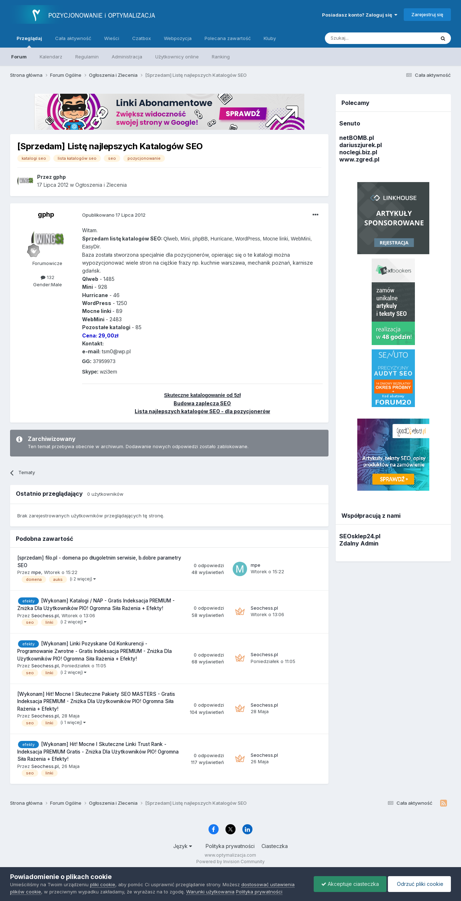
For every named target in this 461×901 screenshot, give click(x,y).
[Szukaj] (362, 38)
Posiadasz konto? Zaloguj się (359, 15)
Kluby (270, 38)
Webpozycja (178, 38)
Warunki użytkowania (210, 892)
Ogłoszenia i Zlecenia (101, 185)
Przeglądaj (29, 41)
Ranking (221, 56)
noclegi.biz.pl (358, 152)
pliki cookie (102, 884)
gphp (46, 214)
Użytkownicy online (177, 56)
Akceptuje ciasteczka (350, 884)
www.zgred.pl (359, 159)
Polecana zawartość (228, 38)
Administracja (127, 56)
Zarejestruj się (427, 14)
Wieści (111, 38)
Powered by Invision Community (230, 861)
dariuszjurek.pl (360, 145)
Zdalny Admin (359, 543)
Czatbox (141, 38)
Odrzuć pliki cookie (419, 884)
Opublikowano (114, 215)
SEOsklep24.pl (359, 536)
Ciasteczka (274, 846)
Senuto (349, 123)
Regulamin (87, 56)
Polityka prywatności (230, 846)
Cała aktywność (73, 38)
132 (47, 277)
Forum (19, 56)
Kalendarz (51, 56)
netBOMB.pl (356, 137)
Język (182, 846)
